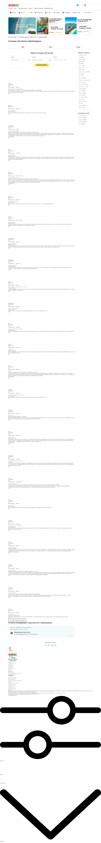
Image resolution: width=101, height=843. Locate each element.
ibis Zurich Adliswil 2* (13, 131)
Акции (10, 681)
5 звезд (80, 124)
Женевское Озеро (83, 80)
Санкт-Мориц (19, 175)
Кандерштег (19, 481)
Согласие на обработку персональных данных (54, 693)
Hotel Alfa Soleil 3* (12, 483)
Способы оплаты (12, 677)
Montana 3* (11, 437)
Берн (80, 61)
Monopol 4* (11, 415)
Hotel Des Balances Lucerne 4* (15, 461)
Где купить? (11, 684)
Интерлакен (82, 84)
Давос (80, 76)
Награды (10, 665)
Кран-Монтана (82, 86)
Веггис (80, 65)
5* (61, 59)
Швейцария (11, 87)
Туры (15, 8)
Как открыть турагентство (15, 673)
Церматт (81, 101)
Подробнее (70, 636)
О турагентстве (12, 663)
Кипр (30, 12)
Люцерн (18, 347)
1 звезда (81, 115)
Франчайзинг (11, 672)
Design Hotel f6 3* (12, 265)
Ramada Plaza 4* (12, 614)
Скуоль (80, 99)
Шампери (81, 107)
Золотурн (81, 82)
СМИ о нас (11, 664)
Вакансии (10, 667)
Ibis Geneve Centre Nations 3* (15, 525)
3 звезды (81, 119)
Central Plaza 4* (12, 570)
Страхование (11, 679)
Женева (18, 108)
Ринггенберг (19, 220)
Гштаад (80, 74)
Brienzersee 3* (11, 222)
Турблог (10, 689)
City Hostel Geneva (13, 308)
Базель (18, 285)
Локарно (18, 153)
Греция (58, 12)
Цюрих (17, 87)
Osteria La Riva (12, 155)
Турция (14, 12)
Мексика (77, 12)
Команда (10, 666)
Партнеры (11, 668)
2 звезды (81, 117)
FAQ (9, 670)
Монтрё (81, 95)
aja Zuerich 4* (11, 505)
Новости (10, 686)
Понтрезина (82, 97)
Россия (23, 12)
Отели (50, 47)
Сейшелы (40, 12)
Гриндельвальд (82, 72)
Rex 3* (9, 371)
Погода (78, 47)
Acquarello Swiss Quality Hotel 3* (16, 395)
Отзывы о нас (11, 687)
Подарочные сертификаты (15, 680)
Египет (49, 12)
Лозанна (81, 88)
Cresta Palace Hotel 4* (13, 177)
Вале (80, 63)
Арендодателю (12, 674)
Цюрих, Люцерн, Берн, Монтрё (20, 627)
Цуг (79, 103)
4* (58, 59)
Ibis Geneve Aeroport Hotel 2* (15, 329)
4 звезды (81, 122)
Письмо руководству (13, 683)
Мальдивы (67, 12)
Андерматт (81, 55)
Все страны (88, 12)
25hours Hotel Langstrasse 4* (15, 89)
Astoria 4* (10, 349)
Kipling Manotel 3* (12, 243)
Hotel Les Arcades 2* (13, 201)
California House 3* (13, 547)
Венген (80, 67)
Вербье (80, 69)
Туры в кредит (12, 678)
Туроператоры (12, 688)
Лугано (18, 393)
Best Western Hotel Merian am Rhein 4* (18, 287)
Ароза (80, 57)
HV (65, 59)
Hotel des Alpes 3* (12, 110)
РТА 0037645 (34, 694)
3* (55, 59)
